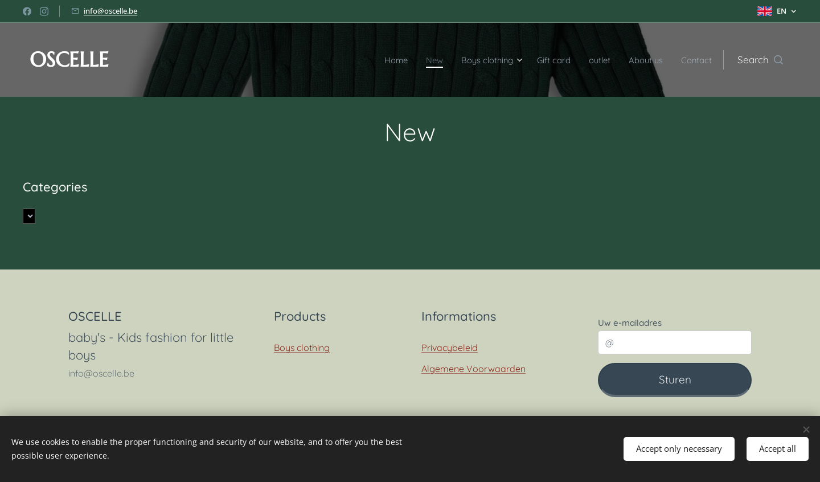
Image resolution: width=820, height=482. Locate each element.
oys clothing (305, 347)
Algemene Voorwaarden (473, 368)
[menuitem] (364, 60)
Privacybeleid (449, 347)
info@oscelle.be (110, 11)
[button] (760, 60)
